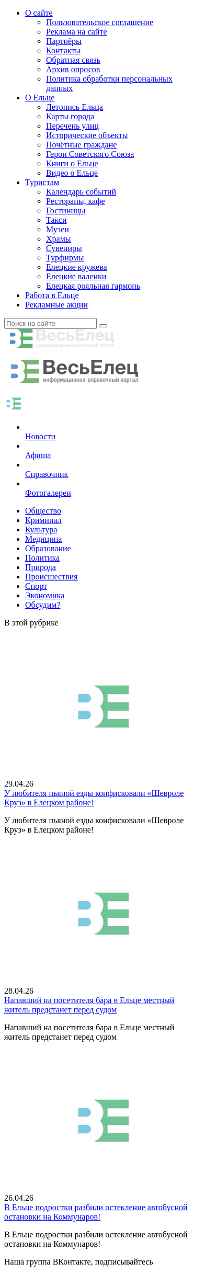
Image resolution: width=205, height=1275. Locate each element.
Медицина (43, 538)
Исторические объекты (87, 135)
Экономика (44, 595)
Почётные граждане (81, 144)
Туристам (42, 182)
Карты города (70, 116)
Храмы (58, 238)
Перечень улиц (72, 125)
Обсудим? (43, 604)
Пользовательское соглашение (99, 22)
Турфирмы (65, 257)
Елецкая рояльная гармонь (93, 285)
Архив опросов (73, 69)
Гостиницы (65, 210)
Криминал (43, 520)
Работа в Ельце (52, 295)
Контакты (63, 50)
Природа (40, 567)
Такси (56, 219)
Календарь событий (81, 191)
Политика (42, 557)
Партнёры (64, 41)
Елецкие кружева (76, 267)
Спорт (36, 586)
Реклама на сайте (76, 31)
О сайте (39, 12)
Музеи (57, 229)
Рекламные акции (56, 304)
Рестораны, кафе (75, 201)
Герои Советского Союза (90, 154)
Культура (41, 529)
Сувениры (64, 248)
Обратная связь (73, 59)
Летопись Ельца (74, 107)
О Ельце (39, 97)
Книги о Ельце (72, 163)
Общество (43, 510)
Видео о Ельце (72, 172)
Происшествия (51, 576)
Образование (48, 548)
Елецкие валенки (76, 276)
